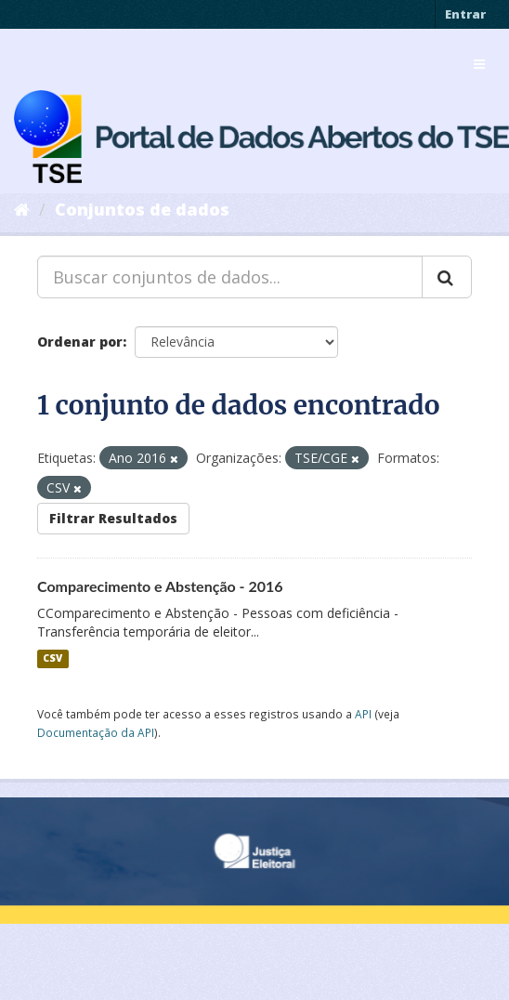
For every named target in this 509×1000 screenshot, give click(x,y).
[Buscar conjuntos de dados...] (230, 277)
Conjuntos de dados (142, 209)
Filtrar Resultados (113, 518)
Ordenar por (80, 341)
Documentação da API (95, 732)
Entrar (465, 14)
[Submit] (447, 277)
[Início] (22, 209)
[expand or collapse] (479, 64)
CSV (52, 658)
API (363, 713)
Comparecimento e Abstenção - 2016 (160, 586)
